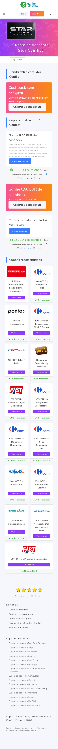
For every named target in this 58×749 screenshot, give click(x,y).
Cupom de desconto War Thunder (25, 660)
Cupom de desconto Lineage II (23, 664)
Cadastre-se (37, 14)
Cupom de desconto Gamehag (23, 684)
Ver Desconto (16, 298)
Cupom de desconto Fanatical (23, 651)
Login (23, 14)
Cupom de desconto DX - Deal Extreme (27, 643)
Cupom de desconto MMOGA (22, 701)
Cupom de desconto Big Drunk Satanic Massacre (27, 670)
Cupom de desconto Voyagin (22, 680)
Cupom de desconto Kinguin (22, 697)
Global (17, 59)
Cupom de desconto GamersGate (24, 705)
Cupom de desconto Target (21, 647)
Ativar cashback (20, 161)
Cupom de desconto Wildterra (23, 692)
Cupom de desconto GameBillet (24, 676)
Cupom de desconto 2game (22, 656)
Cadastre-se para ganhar (27, 106)
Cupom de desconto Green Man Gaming (28, 688)
